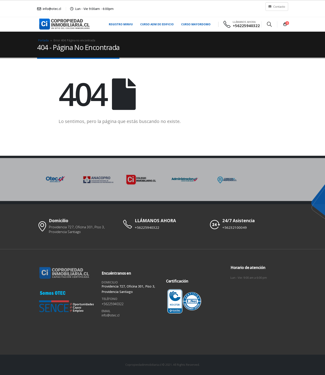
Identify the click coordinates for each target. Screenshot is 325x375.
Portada (43, 40)
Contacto (276, 7)
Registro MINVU (121, 24)
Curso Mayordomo (196, 24)
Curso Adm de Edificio (157, 24)
